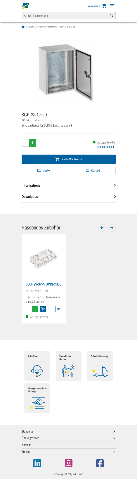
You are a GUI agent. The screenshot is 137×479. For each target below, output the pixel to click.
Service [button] (26, 452)
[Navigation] (112, 6)
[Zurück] (102, 228)
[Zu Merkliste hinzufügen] (44, 170)
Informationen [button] (32, 185)
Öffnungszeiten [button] (30, 438)
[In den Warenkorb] (43, 309)
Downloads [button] (30, 197)
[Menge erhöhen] (32, 143)
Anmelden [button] (94, 6)
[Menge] (25, 143)
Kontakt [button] (26, 445)
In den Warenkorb (68, 159)
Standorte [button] (27, 431)
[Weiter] (112, 228)
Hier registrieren (105, 146)
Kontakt (93, 170)
